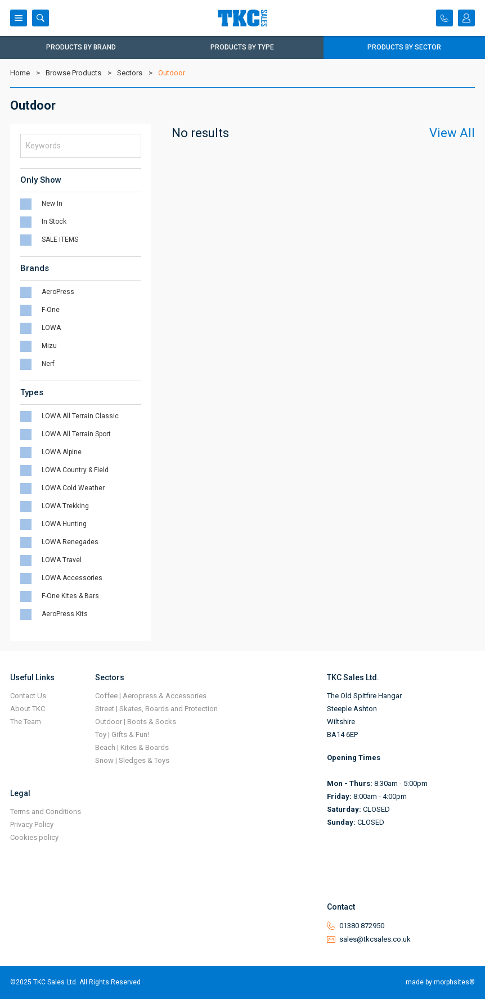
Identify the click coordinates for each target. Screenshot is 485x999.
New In (52, 203)
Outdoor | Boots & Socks (135, 721)
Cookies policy (34, 837)
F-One (51, 310)
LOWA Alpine (62, 452)
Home (20, 73)
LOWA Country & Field (75, 470)
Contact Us (28, 695)
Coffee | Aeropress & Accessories (150, 695)
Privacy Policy (31, 824)
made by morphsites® (440, 982)
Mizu (49, 346)
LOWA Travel (62, 560)
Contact (444, 18)
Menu (18, 18)
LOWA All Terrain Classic (80, 416)
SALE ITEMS (60, 239)
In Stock (54, 221)
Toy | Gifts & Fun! (122, 734)
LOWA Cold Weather (73, 488)
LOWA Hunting (64, 524)
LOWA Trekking (65, 506)
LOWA (51, 328)
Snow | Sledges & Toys (132, 760)
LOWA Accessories (72, 578)
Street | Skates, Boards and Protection (156, 708)
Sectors (129, 73)
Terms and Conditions (45, 811)
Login (466, 18)
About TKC (27, 708)
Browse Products (73, 73)
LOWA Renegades (70, 542)
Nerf (48, 364)
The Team (25, 721)
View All (452, 133)
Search (40, 18)
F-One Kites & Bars (70, 596)
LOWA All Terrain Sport (76, 434)
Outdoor (171, 73)
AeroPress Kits (65, 614)
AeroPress (58, 292)
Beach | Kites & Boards (132, 747)
